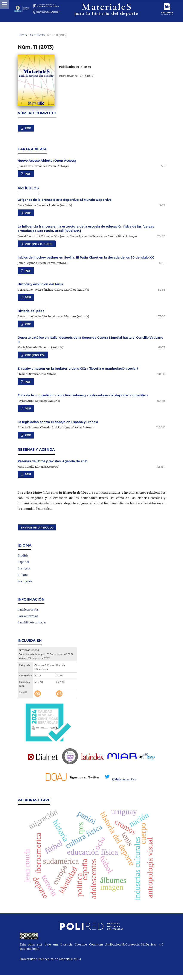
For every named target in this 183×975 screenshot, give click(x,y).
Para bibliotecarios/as (32, 622)
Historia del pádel (31, 311)
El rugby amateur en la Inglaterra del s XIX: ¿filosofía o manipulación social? (78, 368)
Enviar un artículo (36, 527)
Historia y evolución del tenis (40, 284)
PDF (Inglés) (34, 355)
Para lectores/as (28, 609)
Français (24, 568)
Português (25, 581)
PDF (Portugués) (38, 244)
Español (23, 562)
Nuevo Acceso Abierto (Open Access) (47, 161)
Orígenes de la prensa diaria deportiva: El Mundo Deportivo (64, 200)
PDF (27, 128)
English (23, 555)
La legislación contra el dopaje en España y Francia (58, 422)
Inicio (22, 35)
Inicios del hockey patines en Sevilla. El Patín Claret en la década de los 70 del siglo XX (86, 257)
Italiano (23, 575)
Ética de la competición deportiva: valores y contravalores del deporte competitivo (83, 395)
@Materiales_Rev (123, 779)
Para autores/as (28, 616)
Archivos (37, 35)
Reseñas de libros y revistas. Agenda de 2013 (52, 461)
